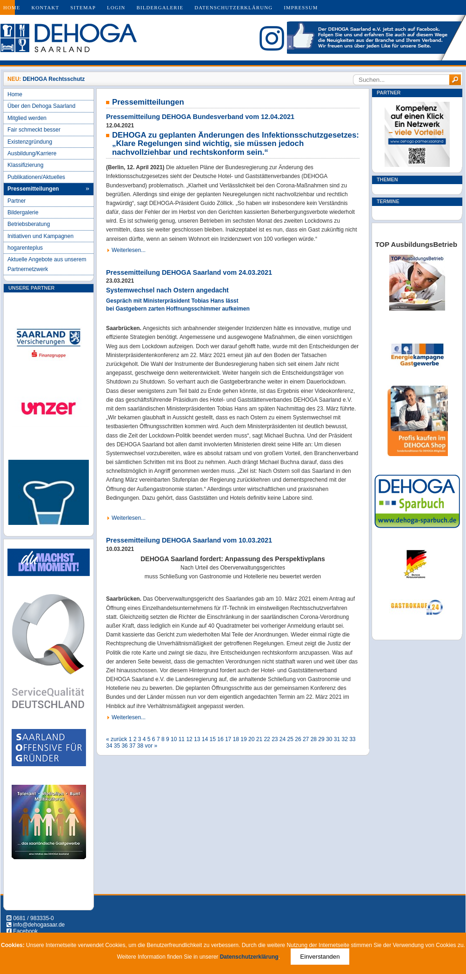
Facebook (25, 931)
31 (337, 739)
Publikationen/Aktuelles (36, 177)
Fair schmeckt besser (33, 129)
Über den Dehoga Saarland (41, 106)
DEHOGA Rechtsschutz (54, 79)
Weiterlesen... (129, 250)
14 (205, 739)
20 (251, 739)
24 (283, 739)
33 (352, 739)
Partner (16, 201)
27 (306, 739)
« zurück (116, 739)
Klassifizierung (25, 165)
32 (344, 739)
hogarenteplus (25, 248)
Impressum (301, 7)
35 (117, 745)
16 (220, 739)
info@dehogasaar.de (39, 924)
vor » (151, 745)
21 (259, 739)
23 (275, 739)
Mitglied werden (27, 118)
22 (267, 739)
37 (132, 745)
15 (213, 739)
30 (329, 739)
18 (236, 739)
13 (197, 739)
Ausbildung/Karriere (31, 153)
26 (298, 739)
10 (174, 739)
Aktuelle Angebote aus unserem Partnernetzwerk (46, 264)
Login (116, 7)
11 (182, 739)
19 (243, 739)
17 (228, 739)
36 (124, 745)
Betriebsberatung (28, 224)
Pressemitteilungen (33, 189)
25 (290, 739)
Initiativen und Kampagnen (40, 236)
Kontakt (46, 7)
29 (321, 739)
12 (189, 739)
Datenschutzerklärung (233, 7)
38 (140, 745)
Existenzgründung (29, 142)
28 (314, 739)
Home (11, 7)
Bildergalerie (160, 7)
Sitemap (83, 7)
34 (109, 745)
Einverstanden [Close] (320, 956)
